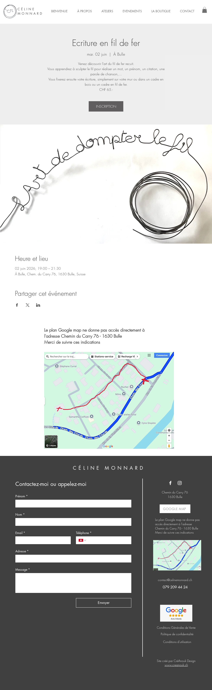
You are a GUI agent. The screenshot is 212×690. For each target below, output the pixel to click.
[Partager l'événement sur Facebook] (17, 305)
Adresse (22, 551)
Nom (20, 514)
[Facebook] (170, 483)
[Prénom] (72, 503)
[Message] (73, 583)
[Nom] (72, 522)
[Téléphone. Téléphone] (108, 540)
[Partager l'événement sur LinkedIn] (38, 305)
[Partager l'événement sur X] (28, 305)
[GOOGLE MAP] (175, 508)
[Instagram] (179, 483)
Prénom (21, 496)
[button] (204, 10)
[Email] (41, 540)
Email (20, 533)
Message (22, 569)
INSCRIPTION (106, 106)
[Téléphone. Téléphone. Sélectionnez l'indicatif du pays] (83, 540)
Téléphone (84, 533)
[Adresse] (72, 558)
